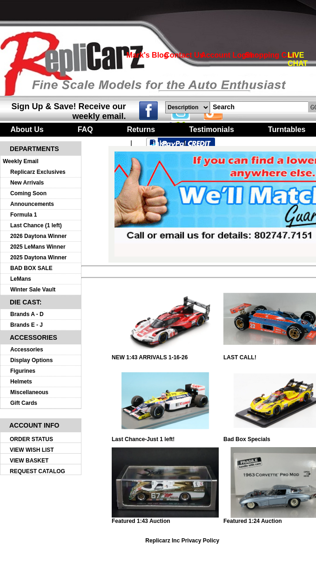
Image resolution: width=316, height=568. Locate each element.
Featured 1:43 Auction (165, 518)
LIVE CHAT (298, 59)
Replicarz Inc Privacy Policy (182, 540)
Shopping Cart (270, 55)
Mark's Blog (147, 55)
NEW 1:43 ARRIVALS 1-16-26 (165, 355)
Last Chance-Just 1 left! (165, 437)
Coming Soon (28, 193)
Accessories (26, 349)
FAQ (85, 129)
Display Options (31, 360)
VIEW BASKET (29, 460)
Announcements (32, 204)
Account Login (227, 55)
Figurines (22, 371)
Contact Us (183, 55)
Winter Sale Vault (32, 289)
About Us (27, 129)
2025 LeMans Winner (38, 247)
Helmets (21, 381)
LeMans (20, 279)
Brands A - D (27, 314)
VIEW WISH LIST (32, 450)
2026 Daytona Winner (38, 236)
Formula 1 (23, 214)
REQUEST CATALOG (37, 471)
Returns (141, 129)
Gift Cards (23, 403)
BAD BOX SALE (31, 268)
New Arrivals (27, 182)
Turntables (287, 129)
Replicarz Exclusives (38, 172)
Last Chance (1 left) (36, 225)
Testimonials (211, 129)
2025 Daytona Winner (38, 257)
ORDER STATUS (31, 439)
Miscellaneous (29, 392)
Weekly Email (21, 161)
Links (158, 143)
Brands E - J (26, 325)
